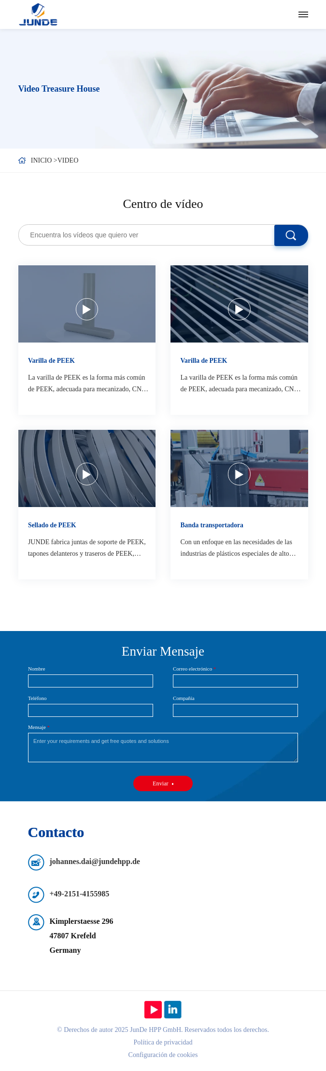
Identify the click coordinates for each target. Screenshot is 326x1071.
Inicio (41, 160)
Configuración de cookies (163, 1054)
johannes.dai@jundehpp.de (95, 861)
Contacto (56, 832)
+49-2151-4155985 (80, 894)
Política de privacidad (162, 1042)
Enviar (161, 783)
